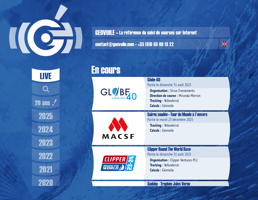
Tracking (155, 100)
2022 (46, 155)
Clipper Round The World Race (169, 148)
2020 (46, 182)
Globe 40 (153, 79)
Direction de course (163, 95)
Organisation (158, 90)
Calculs (154, 105)
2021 (45, 169)
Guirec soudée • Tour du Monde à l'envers (177, 114)
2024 (45, 129)
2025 (46, 115)
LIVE (46, 75)
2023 (46, 142)
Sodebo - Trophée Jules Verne (168, 183)
